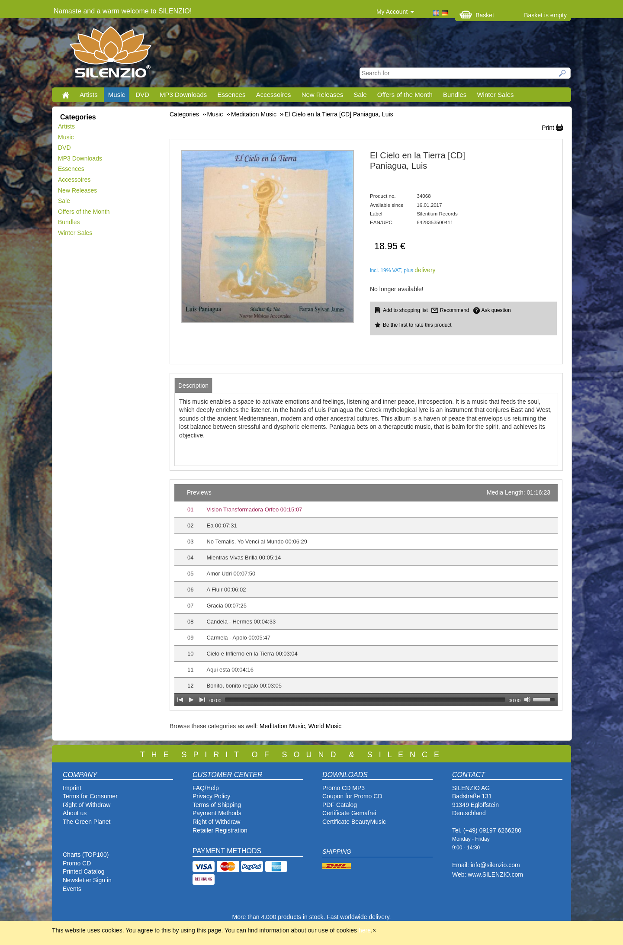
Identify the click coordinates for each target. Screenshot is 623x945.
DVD (142, 94)
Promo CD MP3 (343, 787)
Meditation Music (282, 726)
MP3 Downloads (183, 94)
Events (72, 888)
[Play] (191, 699)
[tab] (193, 385)
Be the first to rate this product (417, 325)
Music (116, 94)
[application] (366, 595)
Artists (89, 94)
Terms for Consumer (90, 796)
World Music (325, 726)
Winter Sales (495, 94)
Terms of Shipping (217, 804)
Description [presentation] (193, 385)
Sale (360, 94)
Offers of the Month (405, 94)
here (365, 930)
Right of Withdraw (86, 804)
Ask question (496, 310)
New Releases (323, 94)
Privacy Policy (211, 796)
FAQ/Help (206, 787)
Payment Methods (217, 813)
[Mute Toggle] (527, 699)
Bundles (454, 94)
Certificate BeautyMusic (354, 821)
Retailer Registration (220, 830)
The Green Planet (87, 821)
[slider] (365, 700)
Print (548, 127)
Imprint (72, 787)
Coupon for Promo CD (352, 796)
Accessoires (273, 94)
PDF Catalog (339, 804)
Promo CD (77, 863)
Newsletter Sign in (87, 880)
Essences (231, 94)
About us (75, 813)
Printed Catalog (84, 871)
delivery (424, 270)
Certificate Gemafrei (349, 813)
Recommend (454, 310)
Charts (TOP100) (86, 854)
